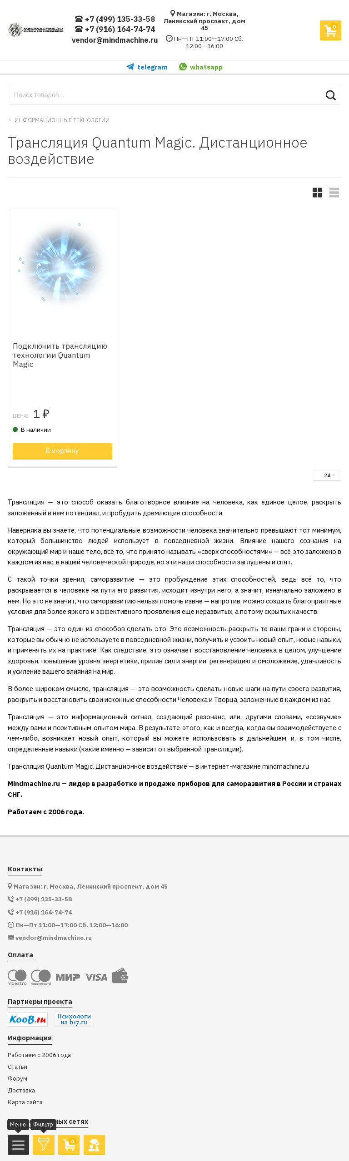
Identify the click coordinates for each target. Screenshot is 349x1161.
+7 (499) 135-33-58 (115, 19)
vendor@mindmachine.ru (115, 40)
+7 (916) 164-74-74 (115, 29)
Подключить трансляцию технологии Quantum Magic (60, 355)
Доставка (21, 1090)
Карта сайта (25, 1102)
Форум (17, 1078)
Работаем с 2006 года (39, 1055)
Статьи (17, 1066)
